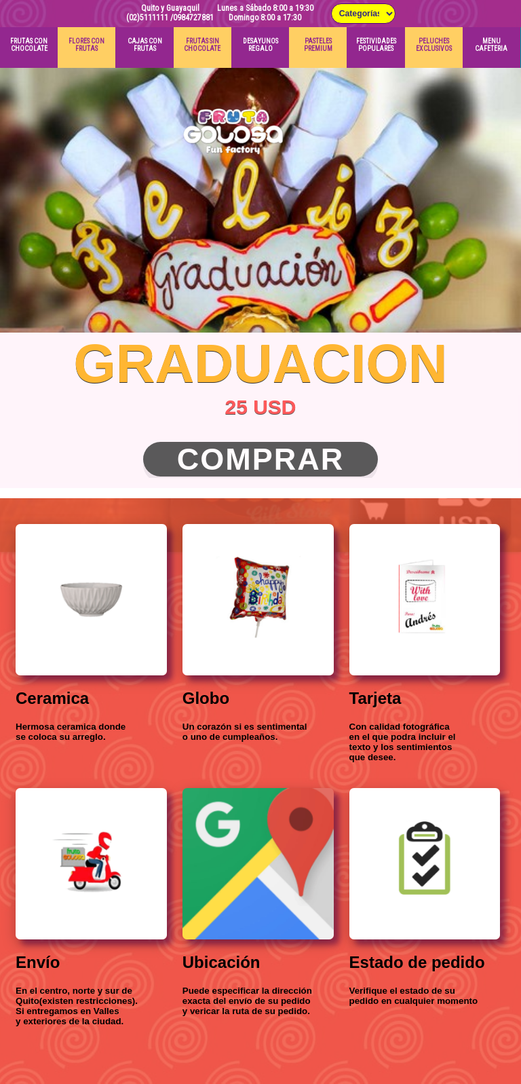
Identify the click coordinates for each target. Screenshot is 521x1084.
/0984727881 (192, 17)
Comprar (261, 459)
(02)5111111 (147, 17)
